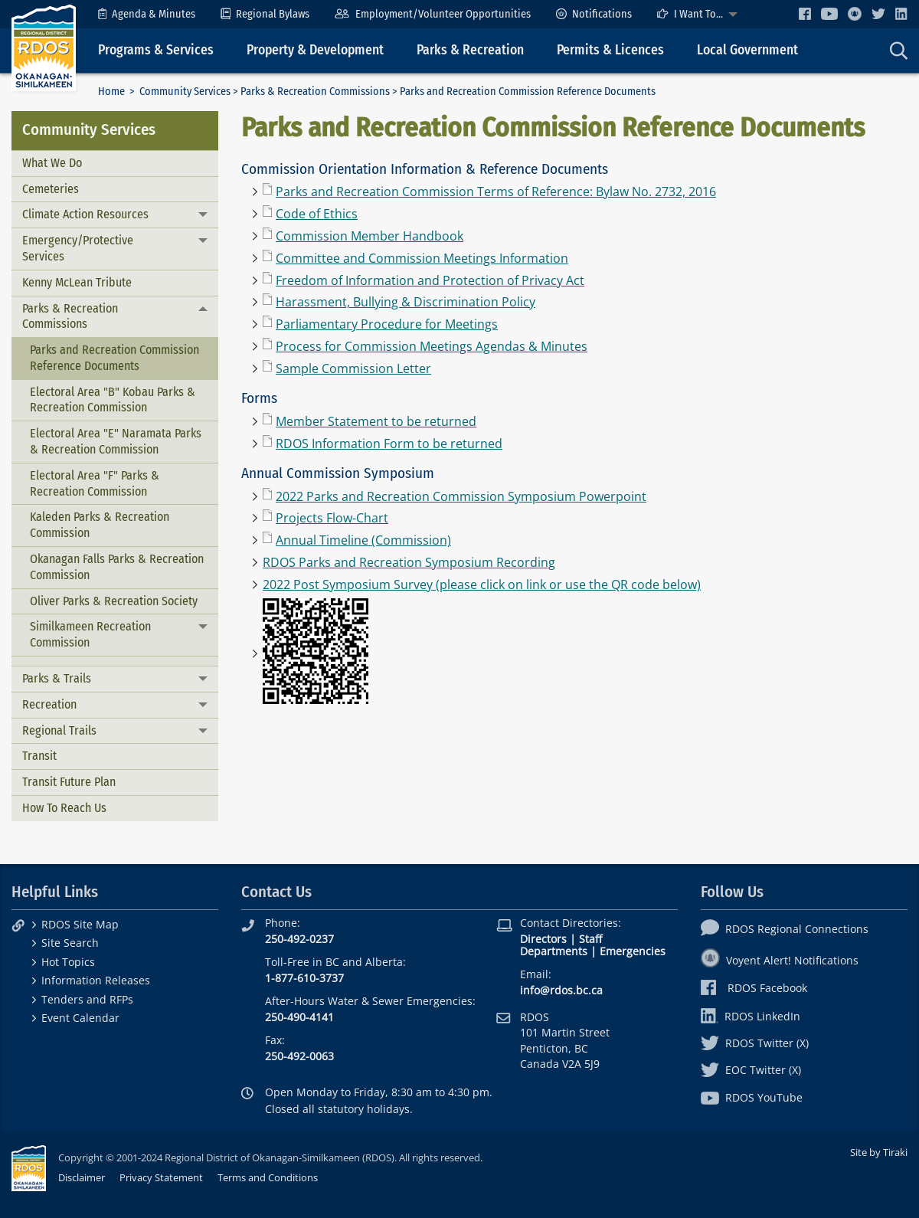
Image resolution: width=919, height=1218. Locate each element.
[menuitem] (147, 14)
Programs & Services (156, 50)
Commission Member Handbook (369, 236)
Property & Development (315, 50)
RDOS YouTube (752, 1097)
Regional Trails (59, 730)
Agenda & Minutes (146, 14)
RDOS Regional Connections (784, 929)
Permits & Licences (610, 50)
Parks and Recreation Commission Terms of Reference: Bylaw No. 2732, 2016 (496, 191)
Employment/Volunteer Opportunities (432, 14)
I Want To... (690, 14)
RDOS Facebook (754, 988)
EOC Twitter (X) (751, 1069)
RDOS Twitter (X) (755, 1043)
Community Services (185, 91)
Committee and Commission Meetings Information (422, 258)
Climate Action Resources (85, 214)
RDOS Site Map (80, 924)
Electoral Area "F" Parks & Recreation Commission (94, 483)
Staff (590, 939)
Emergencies (633, 951)
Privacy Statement (161, 1177)
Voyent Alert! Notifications (779, 960)
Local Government (747, 50)
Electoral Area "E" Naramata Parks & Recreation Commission (115, 441)
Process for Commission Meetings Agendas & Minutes (431, 346)
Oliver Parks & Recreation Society (114, 601)
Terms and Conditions (267, 1177)
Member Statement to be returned (376, 421)
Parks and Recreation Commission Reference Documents (114, 357)
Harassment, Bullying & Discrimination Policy (405, 301)
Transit (39, 755)
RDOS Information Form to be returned (389, 443)
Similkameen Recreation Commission (90, 634)
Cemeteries (50, 189)
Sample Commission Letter (353, 368)
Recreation (49, 704)
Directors (543, 939)
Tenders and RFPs (87, 999)
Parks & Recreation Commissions (315, 91)
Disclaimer (81, 1177)
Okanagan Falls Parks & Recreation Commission (117, 567)
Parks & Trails (56, 678)
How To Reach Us (64, 808)
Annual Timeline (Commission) (363, 540)
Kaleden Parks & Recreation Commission (99, 524)
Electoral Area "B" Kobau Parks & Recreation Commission (112, 400)
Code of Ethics (317, 213)
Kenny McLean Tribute (77, 282)
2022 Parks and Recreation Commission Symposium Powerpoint (461, 496)
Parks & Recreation (470, 50)
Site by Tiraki (879, 1152)
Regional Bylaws (265, 14)
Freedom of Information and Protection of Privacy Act (430, 280)
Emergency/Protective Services (77, 248)
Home (111, 91)
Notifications (594, 14)
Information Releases (95, 980)
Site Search (70, 942)
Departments (553, 951)
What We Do (52, 163)
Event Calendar (80, 1017)
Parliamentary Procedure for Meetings (387, 324)
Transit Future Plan (69, 781)
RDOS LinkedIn (750, 1016)
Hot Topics (68, 961)
